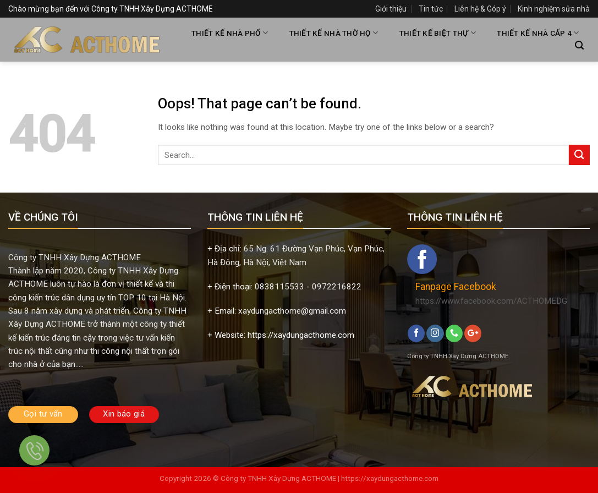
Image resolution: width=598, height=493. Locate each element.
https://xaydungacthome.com (389, 478)
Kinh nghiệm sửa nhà (554, 8)
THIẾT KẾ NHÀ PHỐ (229, 33)
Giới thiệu (391, 8)
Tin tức (431, 8)
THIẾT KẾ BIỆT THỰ (437, 33)
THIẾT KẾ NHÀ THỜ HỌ (333, 33)
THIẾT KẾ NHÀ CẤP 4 (538, 33)
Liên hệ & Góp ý (480, 8)
